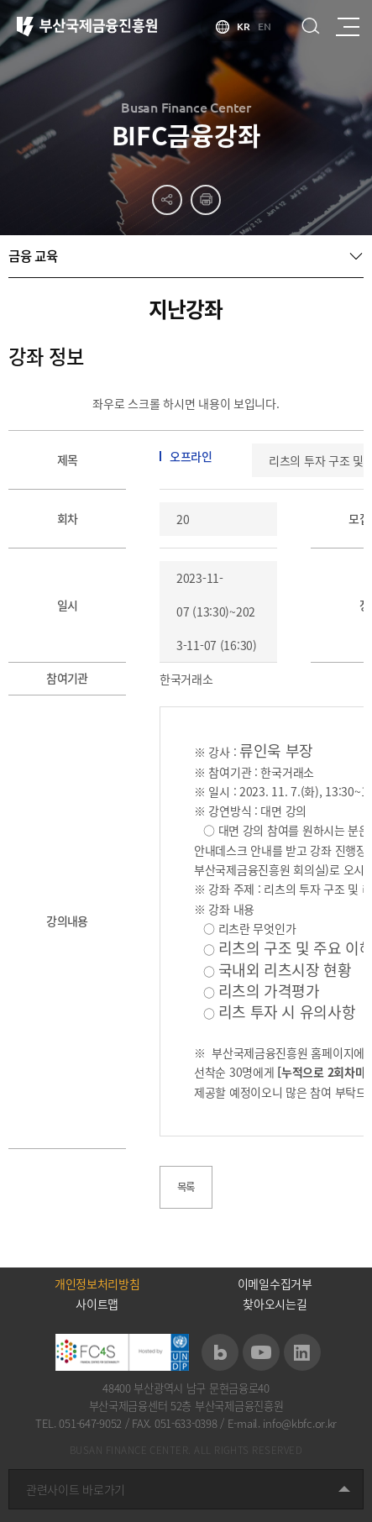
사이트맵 (97, 1303)
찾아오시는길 (275, 1303)
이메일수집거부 (275, 1283)
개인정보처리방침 (97, 1283)
